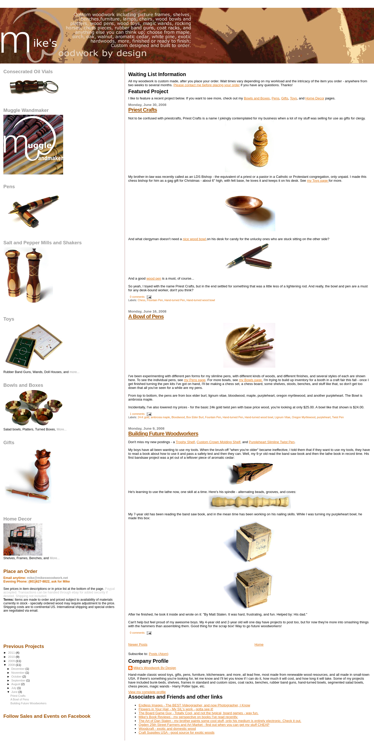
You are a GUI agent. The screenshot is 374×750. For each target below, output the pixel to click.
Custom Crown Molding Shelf (218, 442)
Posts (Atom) (158, 654)
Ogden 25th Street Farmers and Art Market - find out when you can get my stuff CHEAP (204, 725)
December (18, 668)
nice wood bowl (195, 239)
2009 (12, 661)
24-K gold (143, 417)
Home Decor (314, 98)
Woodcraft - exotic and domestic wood (167, 729)
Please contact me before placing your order (206, 85)
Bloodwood (178, 417)
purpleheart (324, 417)
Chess (141, 300)
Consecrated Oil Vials (28, 71)
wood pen (153, 278)
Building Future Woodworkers (163, 433)
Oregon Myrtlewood (304, 417)
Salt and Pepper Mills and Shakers (42, 242)
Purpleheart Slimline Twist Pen (272, 442)
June (14, 691)
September (18, 680)
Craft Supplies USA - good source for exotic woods (177, 732)
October (17, 676)
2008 (12, 664)
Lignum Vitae (282, 417)
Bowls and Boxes (257, 98)
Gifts (284, 98)
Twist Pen (338, 417)
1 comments (137, 414)
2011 (12, 652)
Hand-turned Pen (174, 300)
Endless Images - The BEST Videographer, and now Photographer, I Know (194, 705)
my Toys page (317, 181)
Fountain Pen (155, 300)
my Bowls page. (251, 380)
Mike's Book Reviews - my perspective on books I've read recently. (188, 717)
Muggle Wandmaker (26, 110)
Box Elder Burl (194, 417)
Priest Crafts (142, 110)
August (16, 684)
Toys (293, 98)
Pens (275, 98)
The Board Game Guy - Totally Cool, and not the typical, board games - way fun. (199, 713)
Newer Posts (138, 644)
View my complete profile (147, 692)
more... (74, 372)
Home (259, 644)
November (18, 672)
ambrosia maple (160, 417)
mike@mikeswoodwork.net (47, 578)
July (14, 688)
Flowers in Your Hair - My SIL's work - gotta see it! (176, 709)
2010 (12, 656)
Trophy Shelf (185, 442)
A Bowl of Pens (146, 316)
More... (61, 429)
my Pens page (194, 380)
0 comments (137, 296)
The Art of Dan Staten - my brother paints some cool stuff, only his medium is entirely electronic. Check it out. (220, 721)
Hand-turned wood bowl (200, 300)
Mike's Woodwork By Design (154, 668)
